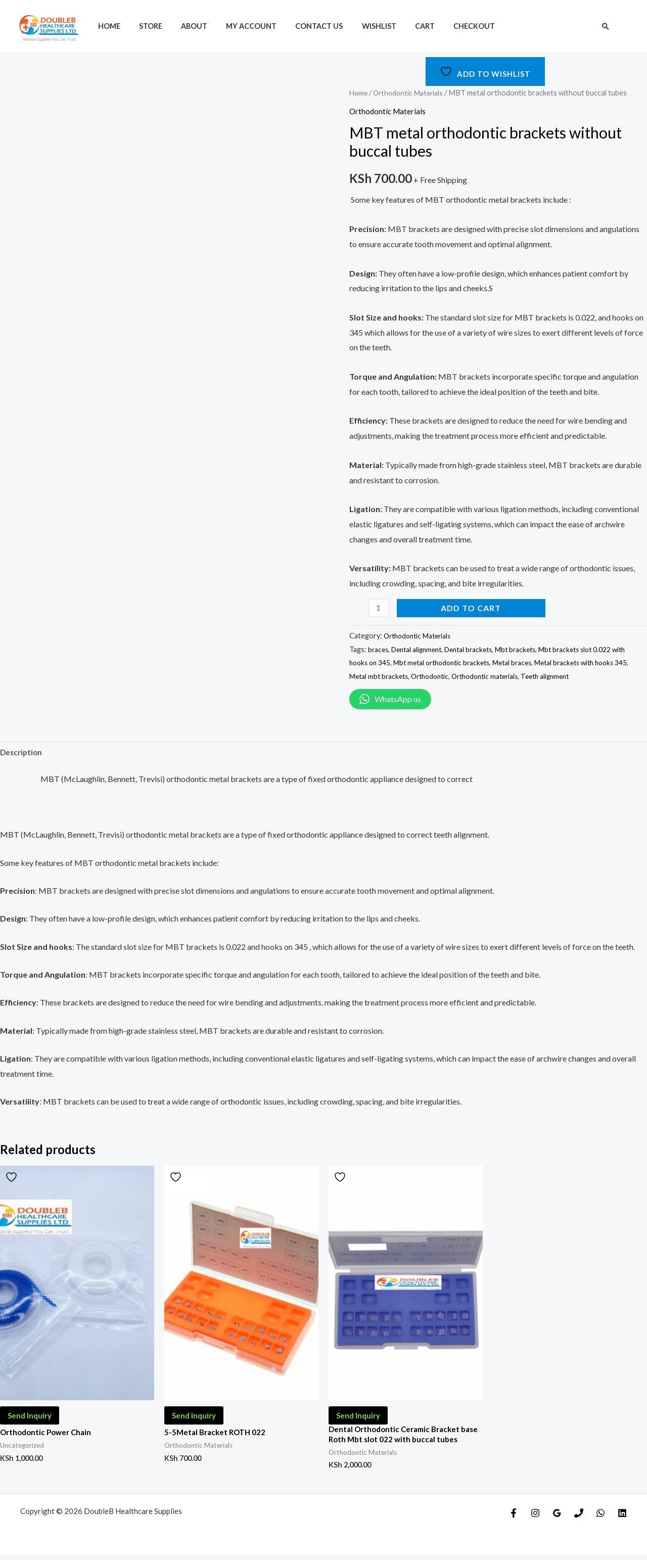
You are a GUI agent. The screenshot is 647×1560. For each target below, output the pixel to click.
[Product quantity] (379, 608)
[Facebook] (513, 1518)
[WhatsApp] (600, 1518)
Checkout (442, 26)
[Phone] (578, 1518)
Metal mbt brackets (417, 676)
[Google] (557, 1518)
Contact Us (300, 26)
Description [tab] (22, 753)
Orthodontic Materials (412, 92)
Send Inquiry (31, 1418)
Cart (397, 26)
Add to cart (472, 608)
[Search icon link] (605, 26)
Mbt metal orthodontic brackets (464, 662)
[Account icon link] (624, 26)
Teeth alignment (597, 676)
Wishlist (355, 26)
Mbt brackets (526, 649)
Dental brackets (476, 649)
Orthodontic (472, 676)
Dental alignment (420, 649)
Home (107, 26)
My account (236, 26)
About (183, 26)
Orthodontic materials (532, 676)
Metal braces (539, 662)
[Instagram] (535, 1518)
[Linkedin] (622, 1518)
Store (144, 26)
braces (379, 649)
